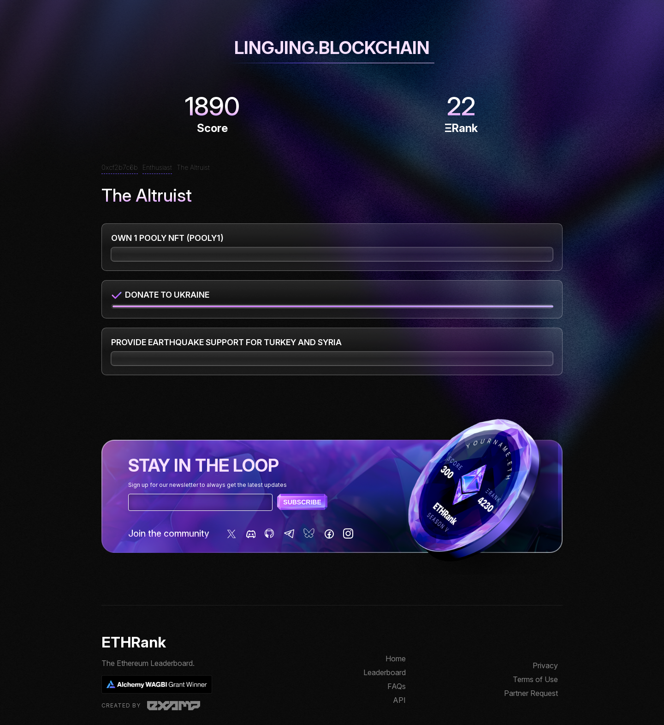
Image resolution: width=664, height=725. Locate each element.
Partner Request (531, 693)
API (399, 700)
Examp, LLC (173, 705)
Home (395, 658)
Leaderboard (384, 672)
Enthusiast (157, 167)
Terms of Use (535, 679)
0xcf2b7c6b (119, 167)
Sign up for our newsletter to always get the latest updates (207, 484)
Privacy (545, 665)
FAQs (396, 686)
